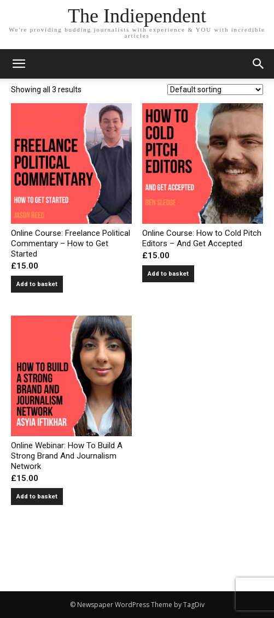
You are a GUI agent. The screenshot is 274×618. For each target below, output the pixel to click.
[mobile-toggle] (18, 64)
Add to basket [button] (36, 284)
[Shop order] (215, 89)
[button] (258, 64)
